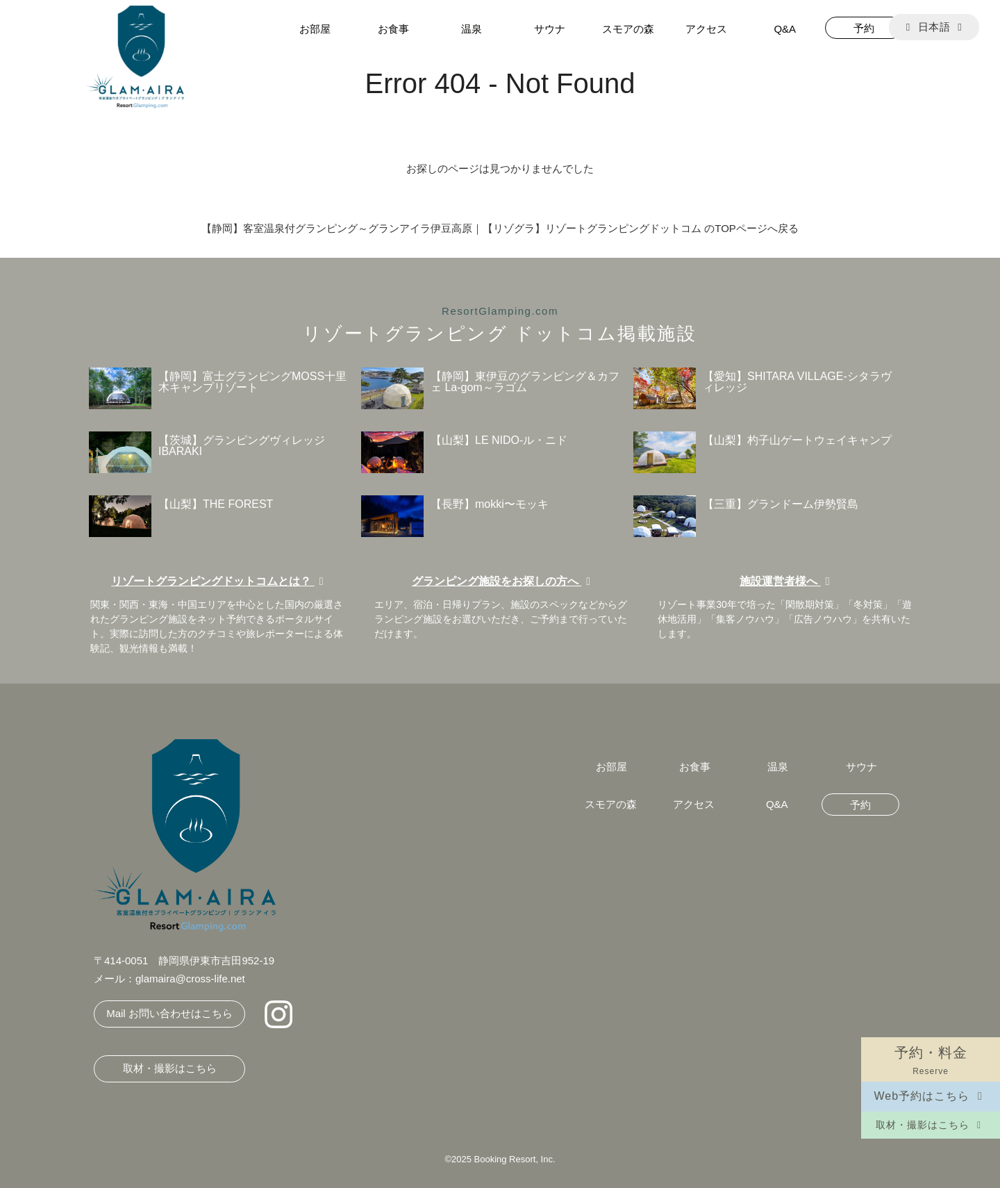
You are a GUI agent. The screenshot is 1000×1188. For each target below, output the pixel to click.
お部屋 (315, 29)
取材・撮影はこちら (930, 1124)
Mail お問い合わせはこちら (169, 1013)
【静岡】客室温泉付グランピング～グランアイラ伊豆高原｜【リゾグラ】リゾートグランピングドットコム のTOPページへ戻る (500, 228)
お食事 (393, 29)
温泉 (471, 29)
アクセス (706, 29)
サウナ (549, 29)
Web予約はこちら (930, 1096)
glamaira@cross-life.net (190, 978)
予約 (863, 28)
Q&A (785, 29)
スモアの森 (628, 29)
